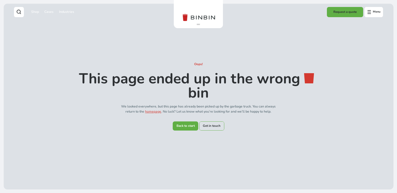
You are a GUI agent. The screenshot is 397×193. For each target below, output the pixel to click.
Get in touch (212, 126)
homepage (153, 111)
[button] (198, 24)
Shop (35, 11)
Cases (48, 11)
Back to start (185, 126)
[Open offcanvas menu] (373, 12)
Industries (66, 11)
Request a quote (345, 12)
